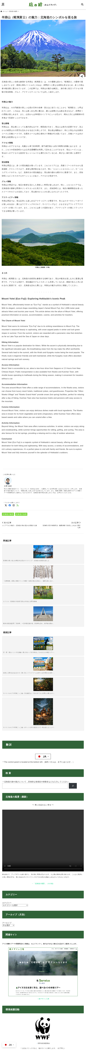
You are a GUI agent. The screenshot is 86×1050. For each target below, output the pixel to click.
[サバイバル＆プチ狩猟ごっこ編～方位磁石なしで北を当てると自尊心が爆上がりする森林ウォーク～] (53, 581)
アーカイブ (7, 788)
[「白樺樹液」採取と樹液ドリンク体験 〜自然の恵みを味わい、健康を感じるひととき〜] (33, 551)
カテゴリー (7, 768)
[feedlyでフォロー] (18, 504)
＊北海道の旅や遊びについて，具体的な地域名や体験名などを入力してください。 (36, 647)
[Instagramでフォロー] (14, 504)
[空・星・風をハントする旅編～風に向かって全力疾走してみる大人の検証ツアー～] (12, 581)
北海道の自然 (21, 513)
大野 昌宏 (8, 485)
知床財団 (44, 944)
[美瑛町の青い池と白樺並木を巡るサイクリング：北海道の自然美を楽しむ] (12, 551)
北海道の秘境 (8, 513)
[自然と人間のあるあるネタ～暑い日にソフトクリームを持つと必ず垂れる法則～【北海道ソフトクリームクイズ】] (33, 581)
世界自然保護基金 (44, 908)
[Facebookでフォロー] (10, 504)
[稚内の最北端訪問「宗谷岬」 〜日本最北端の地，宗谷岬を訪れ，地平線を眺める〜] (73, 551)
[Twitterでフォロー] (6, 504)
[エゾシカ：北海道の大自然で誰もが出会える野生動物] (53, 551)
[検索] (73, 651)
